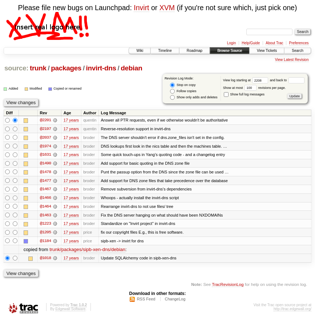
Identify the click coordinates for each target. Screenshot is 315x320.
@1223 (45, 224)
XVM (167, 8)
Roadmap (194, 51)
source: (16, 68)
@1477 (45, 181)
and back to (287, 80)
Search (297, 51)
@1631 (45, 155)
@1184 (45, 242)
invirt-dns (101, 68)
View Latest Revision (292, 60)
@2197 (45, 129)
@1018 (45, 259)
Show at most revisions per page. (254, 88)
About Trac (274, 43)
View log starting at (246, 80)
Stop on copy (182, 85)
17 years (71, 120)
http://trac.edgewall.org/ (292, 310)
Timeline (164, 51)
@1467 (45, 190)
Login (231, 43)
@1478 (45, 172)
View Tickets (267, 51)
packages (66, 68)
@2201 (45, 120)
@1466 (45, 198)
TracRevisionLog (227, 285)
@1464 (45, 207)
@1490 (45, 164)
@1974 (45, 146)
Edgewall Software (70, 310)
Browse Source (229, 51)
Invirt (141, 8)
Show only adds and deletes (193, 97)
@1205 (45, 233)
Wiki (139, 51)
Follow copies (183, 91)
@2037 (45, 137)
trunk (38, 68)
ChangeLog (175, 300)
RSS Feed (146, 300)
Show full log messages (244, 94)
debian (131, 68)
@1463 (45, 216)
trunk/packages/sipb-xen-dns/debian (87, 251)
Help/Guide (251, 43)
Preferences (299, 43)
